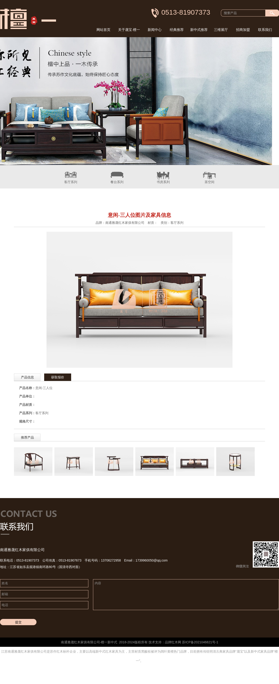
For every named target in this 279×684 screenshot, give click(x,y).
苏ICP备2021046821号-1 (200, 642)
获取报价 (57, 377)
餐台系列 (117, 174)
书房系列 (163, 174)
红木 (174, 642)
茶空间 (209, 174)
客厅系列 (70, 174)
